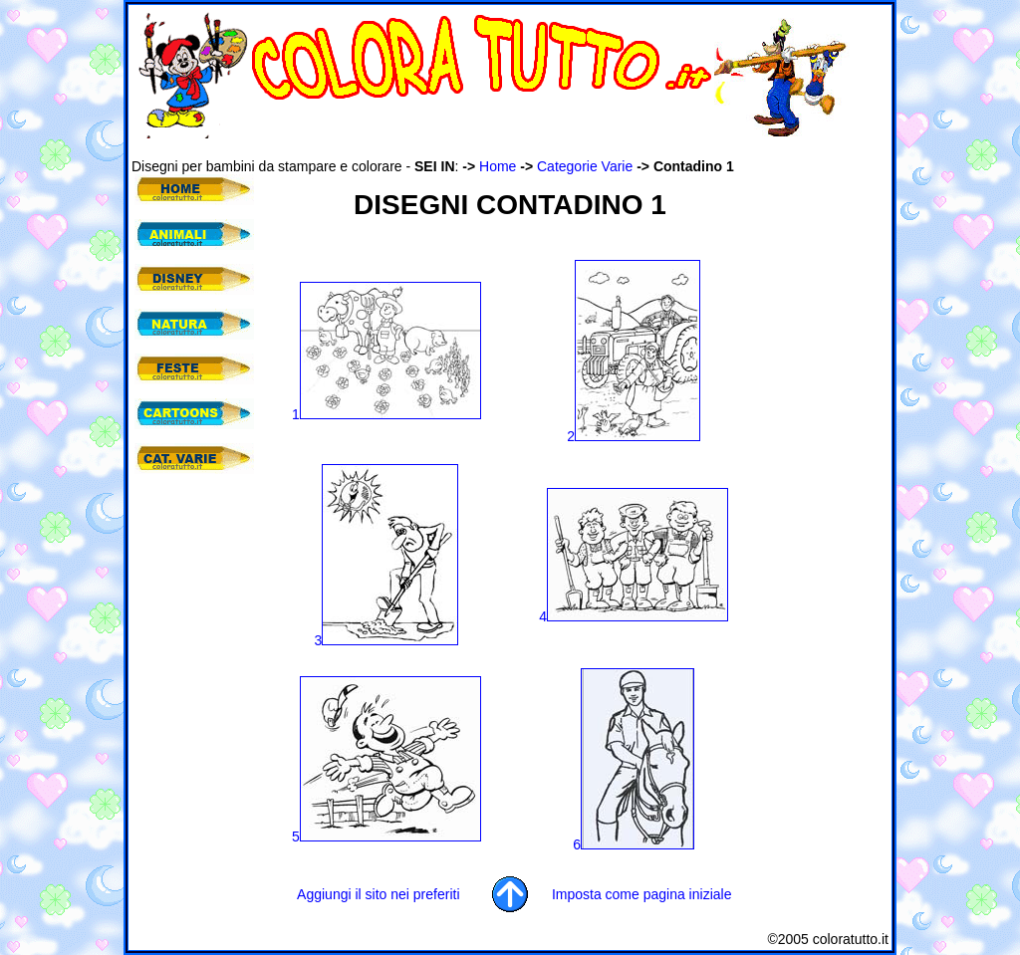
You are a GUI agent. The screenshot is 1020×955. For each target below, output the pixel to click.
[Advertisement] (494, 147)
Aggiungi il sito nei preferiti (378, 894)
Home (497, 166)
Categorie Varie (585, 166)
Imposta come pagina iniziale (642, 894)
